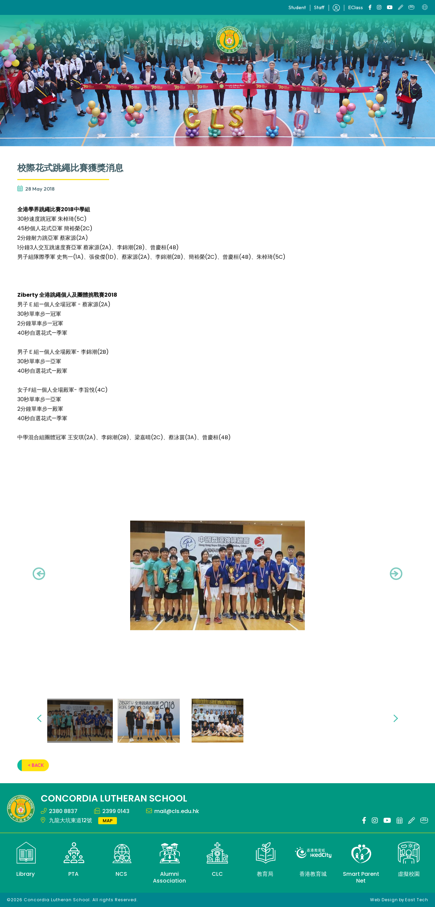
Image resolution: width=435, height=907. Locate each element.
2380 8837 (63, 811)
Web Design (384, 900)
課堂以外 (181, 39)
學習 (141, 39)
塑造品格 (277, 39)
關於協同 (102, 39)
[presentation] (39, 585)
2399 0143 (115, 811)
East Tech (416, 900)
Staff (319, 7)
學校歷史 (322, 39)
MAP (107, 820)
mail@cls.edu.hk (176, 811)
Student (297, 7)
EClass (355, 7)
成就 (362, 39)
